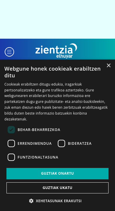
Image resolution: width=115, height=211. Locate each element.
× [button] (108, 66)
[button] (9, 51)
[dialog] (57, 135)
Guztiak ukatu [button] (57, 187)
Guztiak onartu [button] (57, 173)
